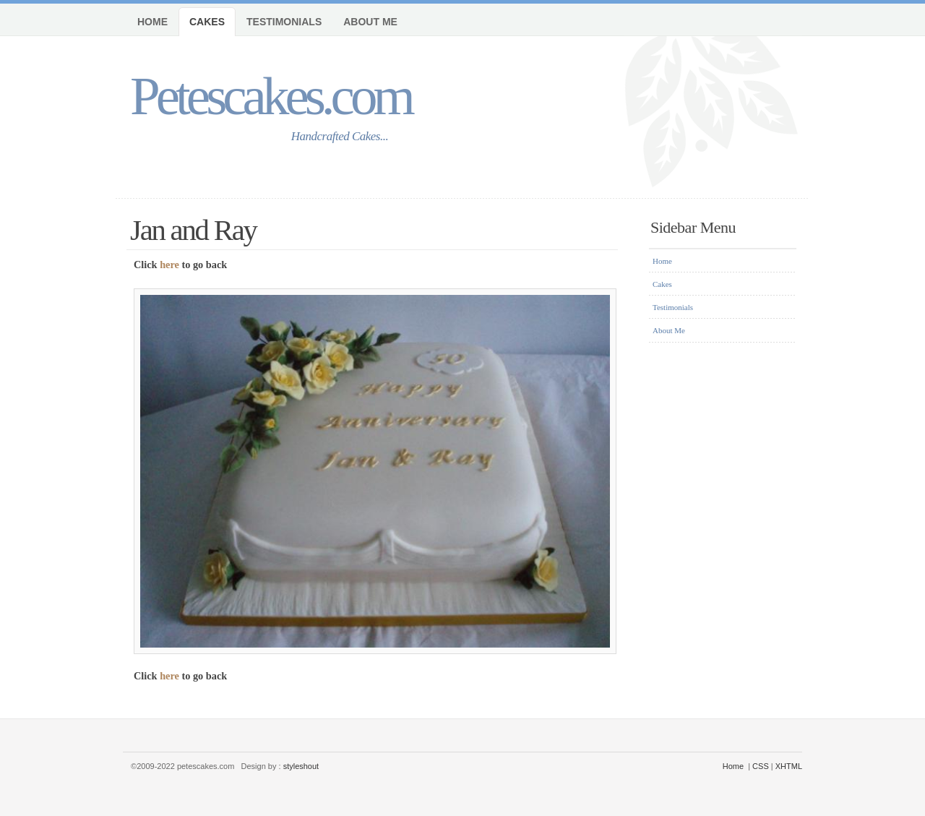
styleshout (301, 766)
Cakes (207, 21)
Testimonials (284, 21)
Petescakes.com (270, 96)
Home (152, 21)
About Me (370, 21)
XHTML (788, 766)
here (169, 264)
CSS (760, 766)
